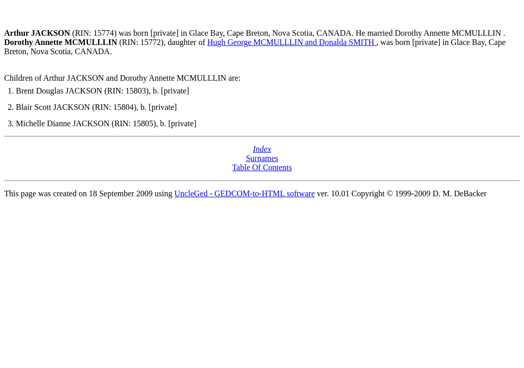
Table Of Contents (262, 167)
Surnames (262, 158)
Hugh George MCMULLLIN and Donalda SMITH (291, 42)
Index (262, 149)
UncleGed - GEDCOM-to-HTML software (244, 193)
